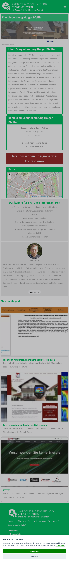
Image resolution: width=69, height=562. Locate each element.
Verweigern (34, 556)
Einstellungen (60, 545)
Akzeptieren (34, 551)
